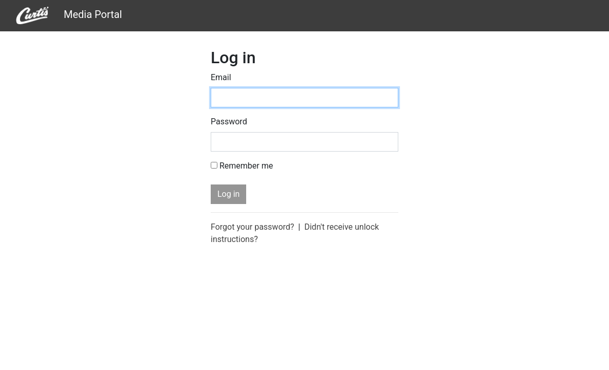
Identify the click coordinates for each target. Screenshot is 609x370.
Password (229, 121)
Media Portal (69, 16)
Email (221, 77)
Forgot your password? (252, 227)
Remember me (246, 166)
